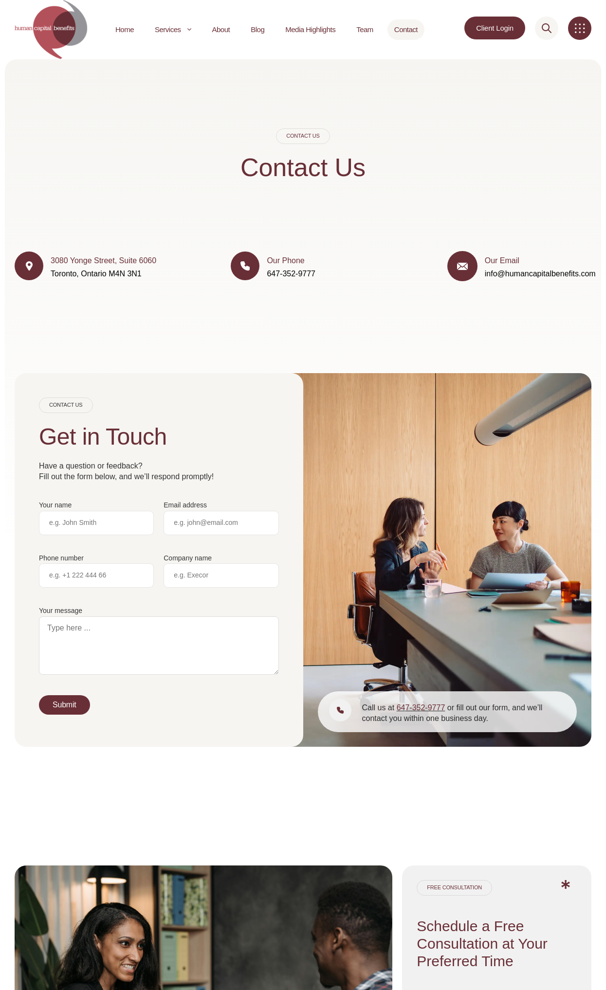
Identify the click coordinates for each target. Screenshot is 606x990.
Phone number (61, 558)
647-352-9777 (421, 707)
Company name (188, 558)
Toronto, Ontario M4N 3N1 (96, 274)
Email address (185, 505)
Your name (55, 505)
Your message (60, 610)
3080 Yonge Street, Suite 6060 (103, 260)
